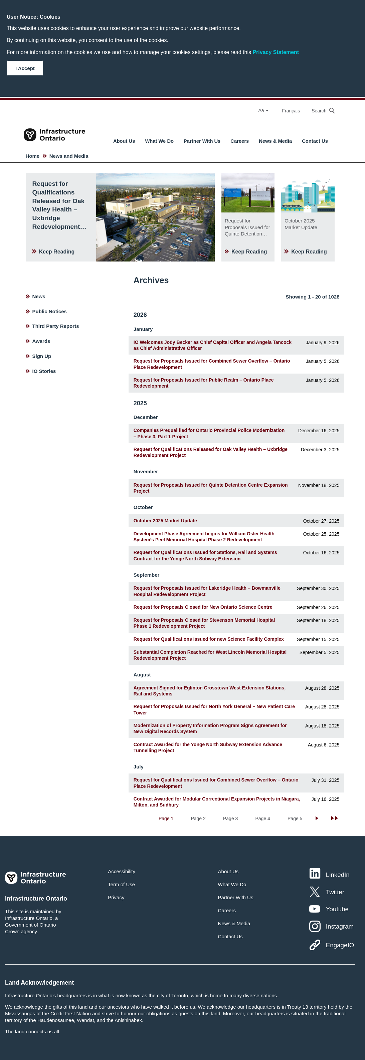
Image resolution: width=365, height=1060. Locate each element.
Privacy (116, 897)
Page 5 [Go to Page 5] (295, 818)
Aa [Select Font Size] (263, 110)
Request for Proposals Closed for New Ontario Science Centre (203, 607)
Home (33, 156)
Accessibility (121, 871)
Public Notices (49, 311)
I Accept (25, 68)
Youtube (337, 909)
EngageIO (340, 945)
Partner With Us (202, 141)
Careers (239, 141)
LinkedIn (338, 874)
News (38, 296)
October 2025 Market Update (165, 520)
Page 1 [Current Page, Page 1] (166, 818)
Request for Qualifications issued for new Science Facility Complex (209, 639)
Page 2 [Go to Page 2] (198, 818)
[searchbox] (319, 110)
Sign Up (41, 356)
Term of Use (121, 884)
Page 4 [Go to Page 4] (262, 818)
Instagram (340, 926)
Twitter (335, 892)
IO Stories (44, 371)
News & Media (275, 141)
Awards (41, 341)
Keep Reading (57, 251)
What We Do (159, 141)
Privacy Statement (275, 52)
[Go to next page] (318, 818)
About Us (124, 141)
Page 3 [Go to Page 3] (230, 818)
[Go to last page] (335, 818)
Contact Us (315, 141)
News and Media (68, 156)
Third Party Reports (55, 326)
